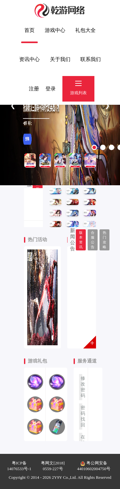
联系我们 (90, 59)
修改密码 (81, 387)
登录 (50, 88)
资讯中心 (29, 59)
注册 (34, 88)
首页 (29, 30)
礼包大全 (85, 30)
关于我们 (60, 59)
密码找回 (81, 416)
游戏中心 (55, 30)
